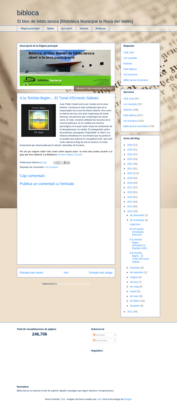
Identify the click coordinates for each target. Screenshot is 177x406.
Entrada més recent (31, 272)
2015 (130, 197)
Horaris (84, 28)
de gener (135, 305)
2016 (130, 192)
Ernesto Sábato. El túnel (70, 154)
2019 (130, 178)
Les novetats (130, 58)
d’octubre (135, 267)
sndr (99, 399)
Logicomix (134, 224)
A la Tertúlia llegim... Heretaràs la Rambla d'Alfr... (138, 244)
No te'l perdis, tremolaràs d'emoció (136, 232)
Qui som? (66, 28)
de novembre (137, 220)
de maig (134, 286)
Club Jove (128, 52)
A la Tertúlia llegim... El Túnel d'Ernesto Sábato (139, 257)
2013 (130, 206)
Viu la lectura (51, 167)
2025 (130, 149)
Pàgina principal (30, 28)
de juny (134, 282)
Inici (66, 272)
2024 (130, 154)
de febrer (135, 300)
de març (134, 296)
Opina (50, 28)
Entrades (99, 335)
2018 (130, 182)
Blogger (128, 399)
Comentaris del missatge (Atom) (74, 283)
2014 (130, 201)
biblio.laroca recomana (135, 80)
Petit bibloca (130, 69)
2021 (130, 168)
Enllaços (101, 28)
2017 (130, 187)
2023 (130, 159)
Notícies (127, 63)
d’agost (134, 277)
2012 (130, 211)
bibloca (28, 13)
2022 (130, 163)
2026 (130, 145)
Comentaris (100, 340)
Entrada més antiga (100, 272)
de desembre (137, 215)
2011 (130, 311)
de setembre (137, 272)
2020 (130, 173)
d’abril (133, 291)
